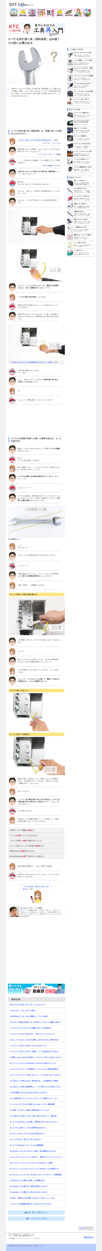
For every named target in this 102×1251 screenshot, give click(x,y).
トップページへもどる (36, 1219)
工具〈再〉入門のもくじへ (36, 1213)
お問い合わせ (36, 1238)
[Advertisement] (36, 112)
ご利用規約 (12, 1238)
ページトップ (87, 1228)
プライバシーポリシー (24, 1238)
